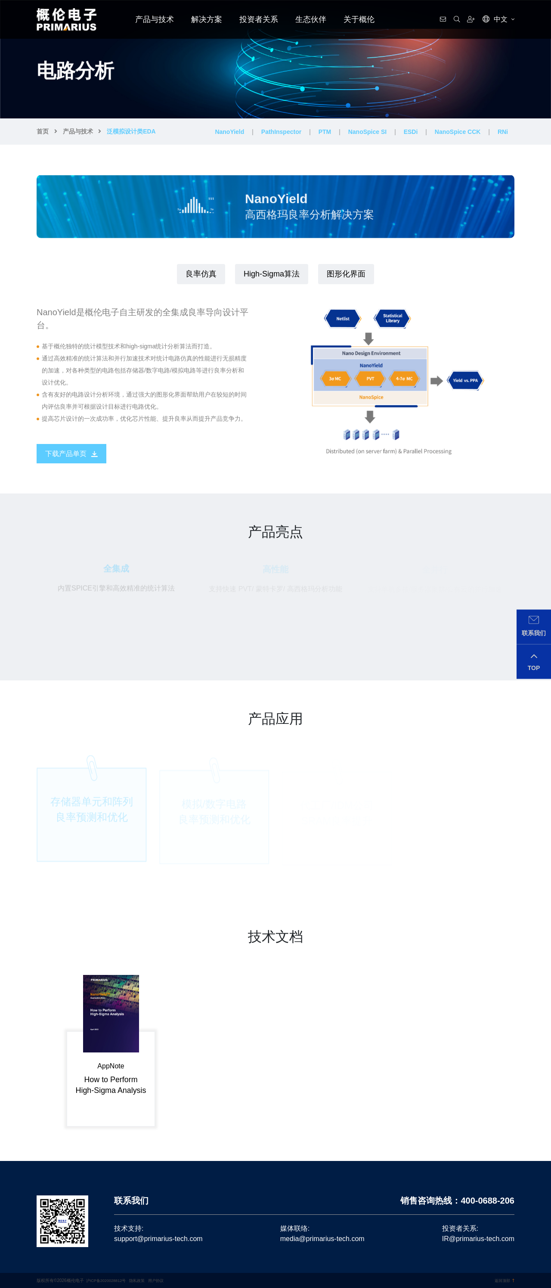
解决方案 (206, 19)
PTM (325, 131)
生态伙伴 (310, 19)
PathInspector (281, 131)
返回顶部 (503, 1280)
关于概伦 (359, 19)
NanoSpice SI (367, 131)
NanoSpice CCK (458, 131)
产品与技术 (154, 19)
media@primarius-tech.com (322, 1238)
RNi (503, 131)
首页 (43, 131)
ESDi (411, 131)
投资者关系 (258, 19)
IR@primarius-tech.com (478, 1238)
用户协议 (162, 1280)
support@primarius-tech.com (158, 1238)
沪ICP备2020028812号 (108, 1280)
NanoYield (229, 131)
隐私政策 (142, 1280)
